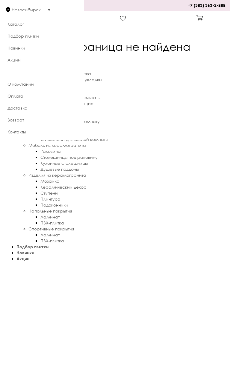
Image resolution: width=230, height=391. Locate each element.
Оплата (15, 95)
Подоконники (54, 204)
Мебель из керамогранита (57, 145)
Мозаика (50, 181)
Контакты (16, 131)
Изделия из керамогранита (57, 175)
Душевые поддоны (59, 169)
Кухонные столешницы (64, 163)
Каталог (15, 24)
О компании (20, 84)
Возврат (15, 119)
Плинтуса (50, 198)
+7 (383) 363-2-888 (207, 5)
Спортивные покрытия (51, 228)
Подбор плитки (23, 36)
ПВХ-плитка (52, 222)
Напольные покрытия (50, 210)
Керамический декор (63, 187)
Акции (14, 59)
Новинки (16, 47)
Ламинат (50, 216)
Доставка (17, 107)
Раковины (50, 151)
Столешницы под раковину (69, 157)
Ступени (49, 192)
